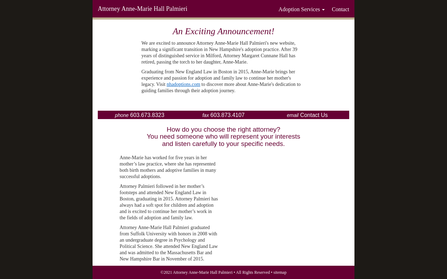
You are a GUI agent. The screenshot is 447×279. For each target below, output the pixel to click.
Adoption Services (302, 9)
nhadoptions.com (183, 84)
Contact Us (314, 115)
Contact (340, 9)
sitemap (279, 272)
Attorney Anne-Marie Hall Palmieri (142, 8)
